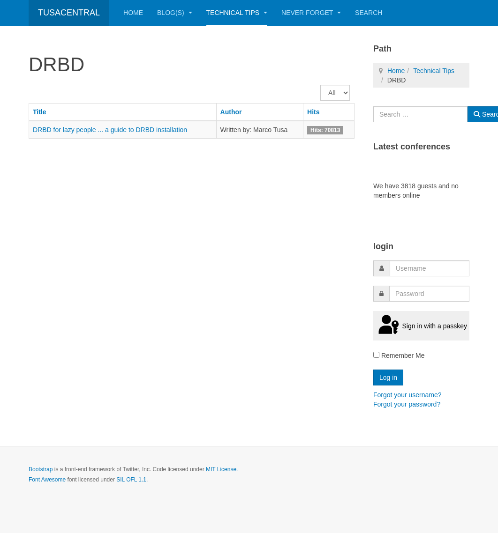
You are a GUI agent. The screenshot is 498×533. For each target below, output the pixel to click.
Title (39, 112)
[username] (429, 268)
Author (231, 112)
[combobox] (420, 114)
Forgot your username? (407, 395)
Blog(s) (174, 12)
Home (133, 12)
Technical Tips (236, 12)
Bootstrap (41, 469)
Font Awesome (47, 479)
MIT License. (222, 469)
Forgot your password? (406, 404)
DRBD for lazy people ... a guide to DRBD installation (110, 129)
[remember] (376, 355)
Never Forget (311, 12)
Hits (313, 112)
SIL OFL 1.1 (131, 479)
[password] (429, 294)
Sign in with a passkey (421, 325)
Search (368, 12)
